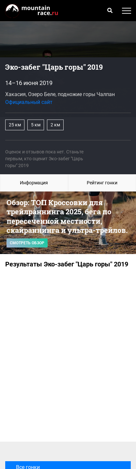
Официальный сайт (29, 102)
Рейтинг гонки (102, 182)
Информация (34, 182)
